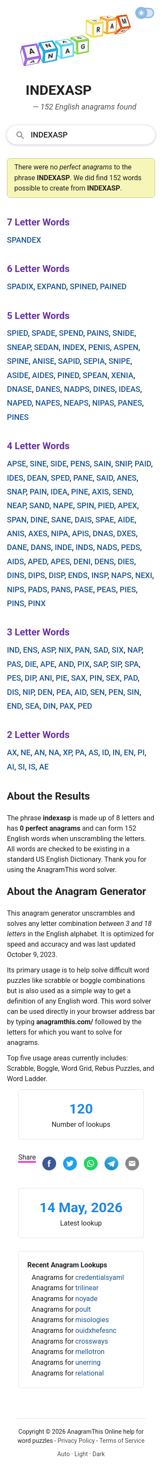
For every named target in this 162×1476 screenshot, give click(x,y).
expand (51, 286)
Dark (98, 1454)
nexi (143, 575)
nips (15, 589)
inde (63, 547)
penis (99, 347)
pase (83, 589)
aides (43, 375)
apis (80, 533)
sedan (46, 347)
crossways (91, 1341)
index (74, 347)
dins (16, 575)
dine (39, 519)
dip (30, 677)
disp (56, 575)
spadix (20, 286)
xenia (122, 375)
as (93, 752)
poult (83, 1309)
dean (37, 477)
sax (78, 677)
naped (19, 402)
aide (126, 519)
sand (39, 505)
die (30, 664)
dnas (102, 533)
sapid (68, 361)
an (39, 752)
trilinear (86, 1288)
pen (115, 692)
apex (127, 505)
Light (81, 1454)
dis (13, 692)
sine (38, 463)
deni (82, 561)
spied (17, 333)
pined (68, 375)
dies (126, 561)
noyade (86, 1299)
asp (48, 649)
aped (37, 561)
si (21, 766)
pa (80, 752)
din (49, 705)
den (45, 692)
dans (41, 547)
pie (61, 677)
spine (18, 361)
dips (36, 575)
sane (61, 519)
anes (127, 477)
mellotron (90, 1352)
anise (43, 361)
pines (18, 417)
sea (32, 705)
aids (15, 561)
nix (64, 649)
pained (113, 286)
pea (63, 692)
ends (78, 575)
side (58, 463)
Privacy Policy (76, 1440)
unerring (88, 1362)
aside (18, 375)
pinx (37, 603)
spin (85, 505)
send (122, 491)
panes (130, 402)
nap (134, 649)
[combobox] (81, 134)
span (17, 519)
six (118, 649)
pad (131, 677)
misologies (92, 1320)
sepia (94, 361)
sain (102, 463)
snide (123, 333)
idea (59, 491)
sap (100, 664)
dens (104, 561)
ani (45, 677)
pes (14, 677)
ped (85, 705)
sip (115, 664)
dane (17, 547)
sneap (18, 347)
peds (130, 547)
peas (106, 589)
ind (13, 649)
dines (104, 389)
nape (63, 505)
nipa (59, 533)
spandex (24, 239)
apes (60, 561)
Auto (63, 1454)
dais (83, 519)
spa (131, 664)
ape (47, 664)
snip (123, 463)
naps (121, 575)
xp (67, 752)
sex (113, 677)
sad (100, 649)
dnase (19, 389)
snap (16, 491)
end (14, 705)
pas (14, 664)
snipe (119, 361)
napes (47, 402)
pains (98, 333)
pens (80, 463)
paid (143, 463)
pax (67, 705)
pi (141, 752)
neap (16, 505)
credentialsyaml (99, 1277)
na (53, 752)
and (66, 664)
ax (12, 752)
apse (16, 463)
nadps (76, 389)
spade (43, 333)
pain (38, 491)
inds (84, 547)
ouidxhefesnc (95, 1330)
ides (15, 477)
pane (82, 477)
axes (37, 533)
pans (61, 589)
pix (83, 664)
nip (28, 692)
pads (38, 589)
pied (106, 505)
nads (107, 547)
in (116, 752)
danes (47, 389)
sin (133, 692)
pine (80, 491)
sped (60, 477)
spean (95, 375)
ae (44, 766)
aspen (126, 347)
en (129, 752)
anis (16, 533)
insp (100, 575)
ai (10, 766)
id (105, 752)
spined (83, 286)
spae (104, 519)
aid (80, 692)
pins (15, 603)
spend (71, 333)
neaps (76, 402)
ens (30, 649)
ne (26, 752)
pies (128, 589)
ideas (129, 389)
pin (95, 677)
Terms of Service (122, 1440)
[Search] (90, 134)
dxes (126, 533)
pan (82, 649)
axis (100, 491)
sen (97, 692)
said (104, 477)
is (32, 766)
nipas (103, 402)
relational (89, 1373)
